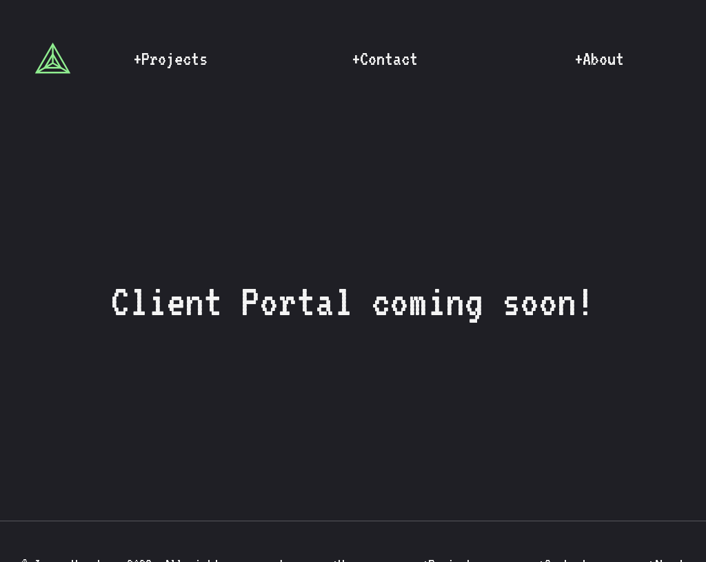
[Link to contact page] (384, 58)
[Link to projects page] (170, 58)
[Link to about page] (598, 58)
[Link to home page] (52, 58)
